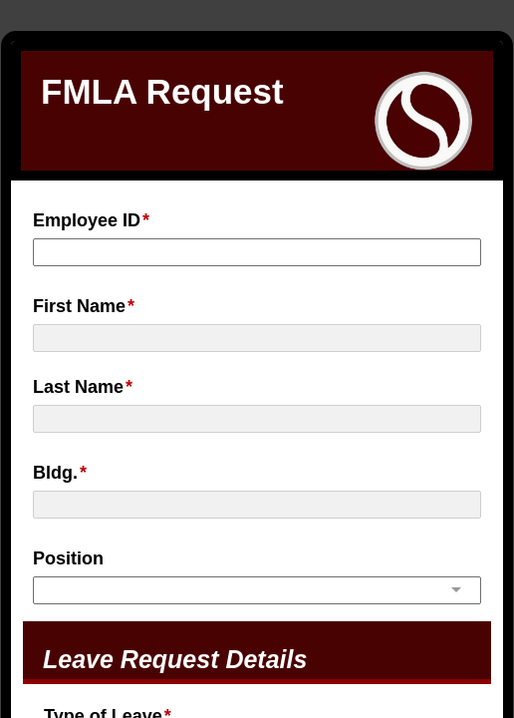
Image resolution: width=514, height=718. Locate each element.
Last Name (78, 387)
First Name (79, 306)
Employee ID (86, 220)
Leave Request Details (175, 659)
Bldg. (55, 473)
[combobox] (257, 588)
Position (68, 558)
